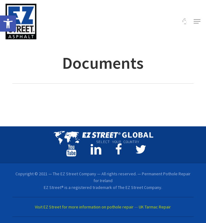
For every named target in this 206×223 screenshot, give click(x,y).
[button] (8, 23)
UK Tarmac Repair (155, 207)
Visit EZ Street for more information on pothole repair (84, 207)
